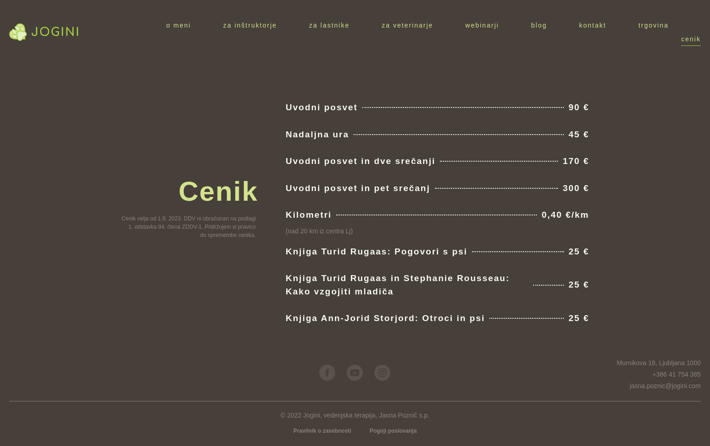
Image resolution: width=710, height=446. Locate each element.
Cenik (691, 39)
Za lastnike (329, 25)
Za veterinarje (407, 25)
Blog (539, 25)
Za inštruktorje (250, 25)
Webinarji (482, 25)
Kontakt (592, 25)
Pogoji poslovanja (393, 431)
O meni (178, 25)
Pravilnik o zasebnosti (322, 431)
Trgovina (653, 25)
